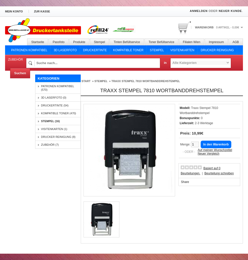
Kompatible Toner (128, 50)
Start (86, 81)
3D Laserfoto (65, 50)
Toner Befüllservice (161, 42)
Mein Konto (14, 11)
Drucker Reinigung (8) (58, 136)
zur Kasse (42, 11)
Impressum (216, 42)
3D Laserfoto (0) (53, 97)
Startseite (37, 42)
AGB (236, 42)
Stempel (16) (50, 121)
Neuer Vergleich (208, 153)
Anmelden (199, 10)
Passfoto (59, 42)
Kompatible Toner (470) (58, 113)
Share (185, 182)
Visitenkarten (182, 50)
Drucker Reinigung (217, 50)
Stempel (99, 42)
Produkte (79, 42)
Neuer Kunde (230, 10)
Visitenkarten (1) (54, 129)
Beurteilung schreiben (219, 173)
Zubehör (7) (50, 144)
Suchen (20, 73)
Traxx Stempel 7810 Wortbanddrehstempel (145, 81)
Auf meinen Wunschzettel (215, 150)
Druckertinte (95, 50)
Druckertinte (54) (55, 105)
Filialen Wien (191, 42)
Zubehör (15, 59)
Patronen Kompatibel (29, 50)
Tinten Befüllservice (127, 42)
